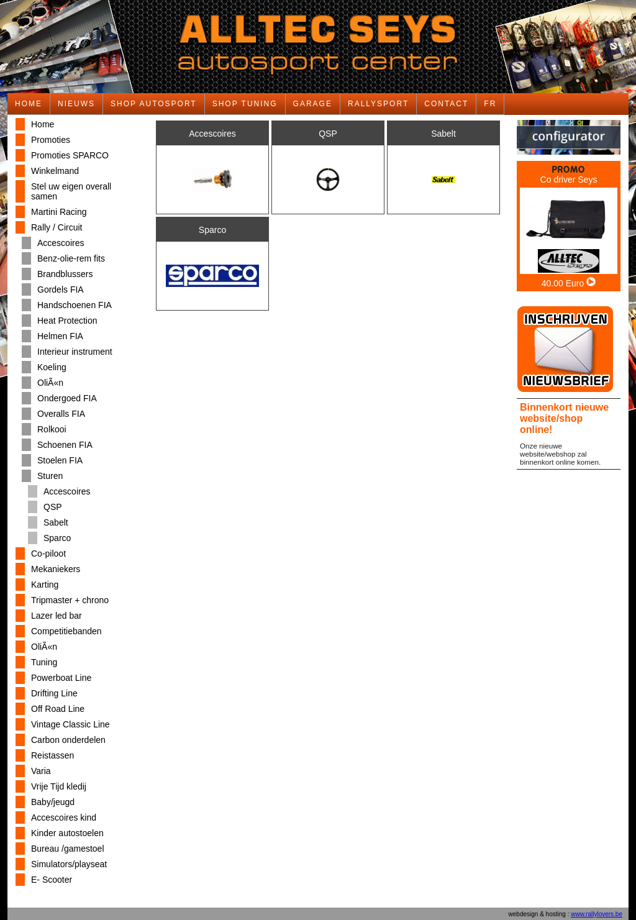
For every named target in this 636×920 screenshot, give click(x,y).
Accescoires (60, 243)
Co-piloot (48, 553)
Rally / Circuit (56, 227)
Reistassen (52, 755)
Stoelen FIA (60, 460)
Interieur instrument (74, 352)
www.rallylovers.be (596, 914)
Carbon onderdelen (68, 740)
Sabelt (55, 522)
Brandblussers (65, 274)
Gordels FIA (60, 289)
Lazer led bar (56, 616)
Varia (41, 771)
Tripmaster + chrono (70, 600)
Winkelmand (55, 171)
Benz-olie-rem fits (71, 258)
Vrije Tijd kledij (58, 786)
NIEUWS (76, 103)
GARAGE (312, 103)
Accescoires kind (63, 817)
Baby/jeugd (53, 802)
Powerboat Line (61, 678)
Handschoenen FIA (74, 305)
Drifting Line (54, 693)
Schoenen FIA (65, 445)
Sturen (50, 476)
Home (42, 124)
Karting (44, 585)
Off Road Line (57, 709)
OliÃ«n (50, 383)
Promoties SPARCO (70, 155)
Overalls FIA (61, 414)
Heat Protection (67, 321)
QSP (52, 507)
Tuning (44, 662)
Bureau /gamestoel (67, 849)
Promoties (50, 140)
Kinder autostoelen (67, 833)
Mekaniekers (55, 569)
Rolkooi (51, 429)
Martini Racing (58, 212)
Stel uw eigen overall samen (71, 191)
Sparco (57, 538)
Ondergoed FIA (67, 398)
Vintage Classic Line (70, 724)
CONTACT (446, 103)
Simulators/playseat (69, 864)
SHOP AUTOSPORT (154, 103)
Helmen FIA (60, 336)
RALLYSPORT (378, 103)
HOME (28, 103)
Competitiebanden (66, 631)
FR (490, 103)
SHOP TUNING (245, 103)
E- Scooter (51, 880)
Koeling (51, 367)
